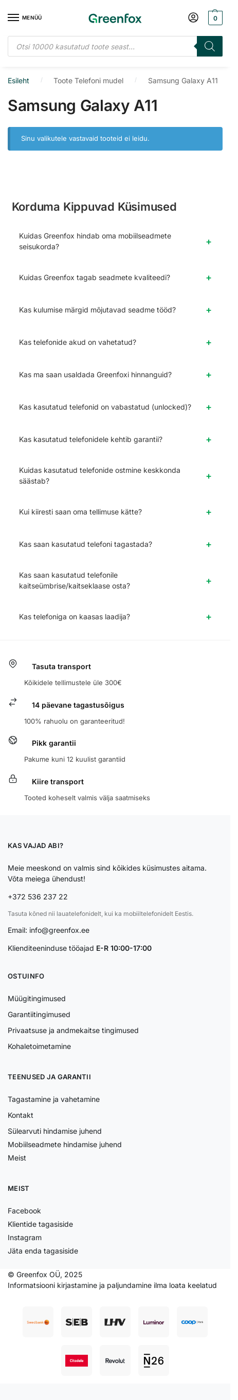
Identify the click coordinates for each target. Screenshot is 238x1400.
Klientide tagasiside (40, 1224)
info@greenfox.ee (59, 930)
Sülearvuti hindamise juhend (55, 1131)
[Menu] (23, 18)
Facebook (24, 1210)
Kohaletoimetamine (39, 1046)
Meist (17, 1157)
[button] (214, 18)
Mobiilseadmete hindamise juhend (65, 1144)
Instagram (25, 1237)
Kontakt (20, 1115)
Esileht (18, 80)
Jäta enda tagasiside (43, 1250)
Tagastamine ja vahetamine (54, 1099)
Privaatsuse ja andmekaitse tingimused (73, 1030)
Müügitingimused (37, 998)
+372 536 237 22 (38, 896)
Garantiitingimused (39, 1014)
